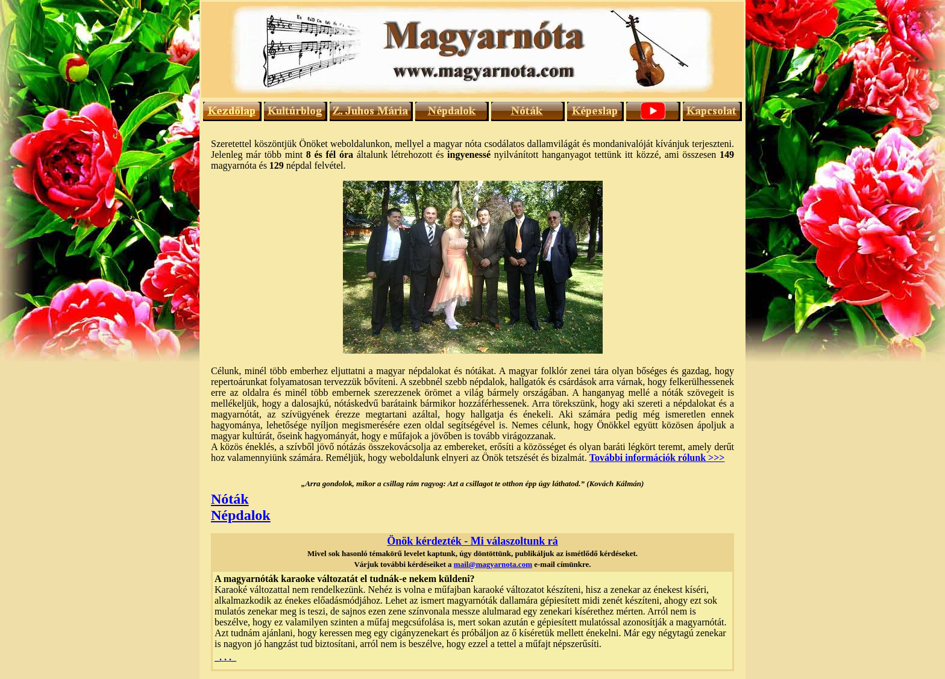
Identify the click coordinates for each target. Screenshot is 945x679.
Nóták (230, 499)
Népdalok (241, 515)
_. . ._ (225, 657)
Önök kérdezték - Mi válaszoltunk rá (472, 541)
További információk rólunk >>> (657, 457)
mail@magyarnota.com (493, 564)
